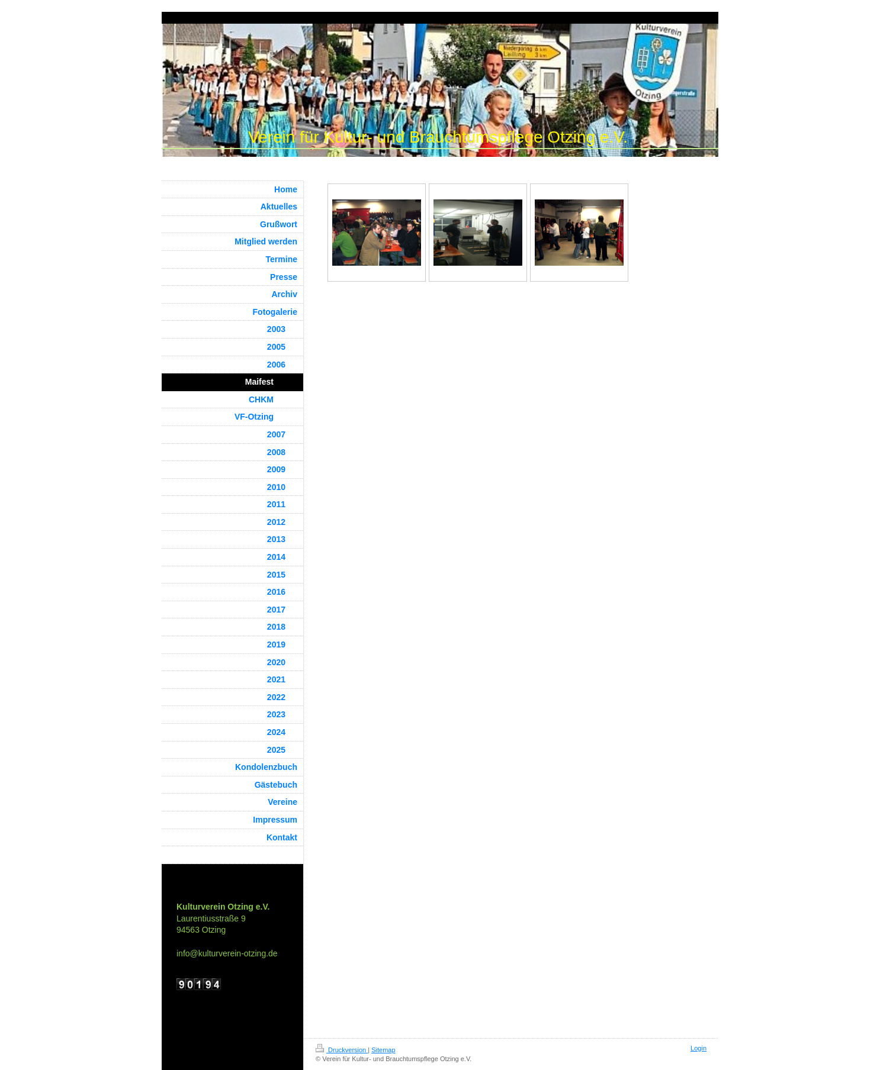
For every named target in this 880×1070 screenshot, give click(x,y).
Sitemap (383, 1049)
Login (698, 1048)
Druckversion (342, 1049)
